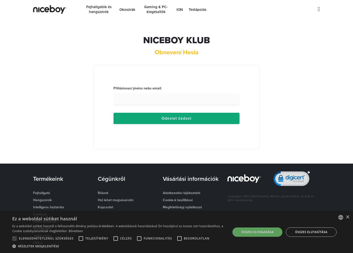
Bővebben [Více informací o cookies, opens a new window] (76, 231)
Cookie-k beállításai (178, 199)
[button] (118, 246)
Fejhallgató (41, 192)
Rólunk (103, 192)
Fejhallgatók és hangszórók (99, 9)
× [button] (347, 217)
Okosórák (127, 9)
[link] (291, 179)
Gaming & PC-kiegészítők (156, 9)
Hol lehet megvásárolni (115, 199)
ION (179, 9)
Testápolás (197, 9)
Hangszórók (42, 199)
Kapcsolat (105, 207)
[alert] (176, 232)
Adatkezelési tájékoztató (181, 192)
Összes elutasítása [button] (311, 232)
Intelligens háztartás (48, 207)
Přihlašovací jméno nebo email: (137, 88)
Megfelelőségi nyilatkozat (182, 207)
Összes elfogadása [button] (257, 232)
